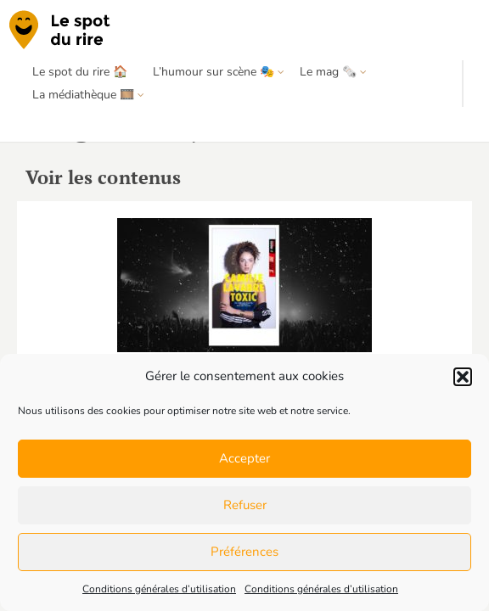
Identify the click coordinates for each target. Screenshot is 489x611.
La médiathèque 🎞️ (83, 95)
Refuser (245, 504)
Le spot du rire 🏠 (79, 72)
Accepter (244, 458)
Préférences (244, 551)
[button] (462, 376)
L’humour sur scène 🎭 (213, 72)
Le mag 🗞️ (328, 72)
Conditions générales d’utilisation (159, 589)
